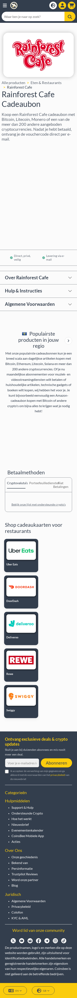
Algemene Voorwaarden (30, 304)
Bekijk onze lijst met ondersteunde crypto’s (38, 504)
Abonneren (56, 762)
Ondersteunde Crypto (27, 813)
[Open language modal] (53, 5)
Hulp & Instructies (23, 290)
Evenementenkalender (27, 830)
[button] (5, 5)
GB (43, 991)
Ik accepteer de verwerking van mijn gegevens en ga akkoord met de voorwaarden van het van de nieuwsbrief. (39, 774)
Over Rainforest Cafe (26, 277)
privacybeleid (58, 774)
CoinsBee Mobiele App (27, 836)
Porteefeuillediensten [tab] (38, 483)
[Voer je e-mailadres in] (22, 762)
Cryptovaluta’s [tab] (16, 483)
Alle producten (13, 82)
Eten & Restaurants (46, 82)
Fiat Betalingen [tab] (60, 485)
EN (15, 991)
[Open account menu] (62, 5)
